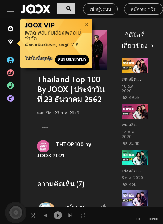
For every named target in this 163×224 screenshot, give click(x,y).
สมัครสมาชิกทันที (72, 60)
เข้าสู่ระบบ (100, 9)
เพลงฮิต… (131, 79)
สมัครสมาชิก (143, 9)
